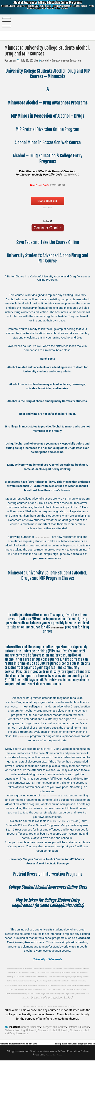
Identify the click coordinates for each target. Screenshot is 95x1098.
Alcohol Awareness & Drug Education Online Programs (47, 8)
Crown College (30, 1006)
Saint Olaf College (58, 1022)
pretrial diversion (63, 627)
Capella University (34, 993)
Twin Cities (46, 967)
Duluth (26, 967)
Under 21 (47, 220)
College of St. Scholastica (61, 997)
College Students (30, 1061)
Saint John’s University (66, 1018)
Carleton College (55, 993)
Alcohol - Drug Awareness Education (61, 60)
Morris (35, 967)
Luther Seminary (33, 1010)
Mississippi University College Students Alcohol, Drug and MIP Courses (52, 1081)
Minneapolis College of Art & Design (44, 1014)
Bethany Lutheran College (58, 988)
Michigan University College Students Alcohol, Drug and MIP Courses (41, 1077)
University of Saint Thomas (23, 1035)
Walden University (49, 1035)
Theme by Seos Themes (54, 1092)
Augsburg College (32, 988)
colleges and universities (56, 536)
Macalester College (55, 1010)
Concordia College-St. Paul (51, 1001)
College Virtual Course (54, 1061)
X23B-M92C (47, 202)
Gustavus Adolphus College (56, 1006)
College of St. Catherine (31, 997)
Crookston (16, 967)
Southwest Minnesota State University (54, 980)
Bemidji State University (47, 972)
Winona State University (47, 984)
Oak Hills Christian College (36, 1018)
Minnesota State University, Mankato (43, 976)
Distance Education (78, 1061)
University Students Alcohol (41, 1064)
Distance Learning (15, 1064)
